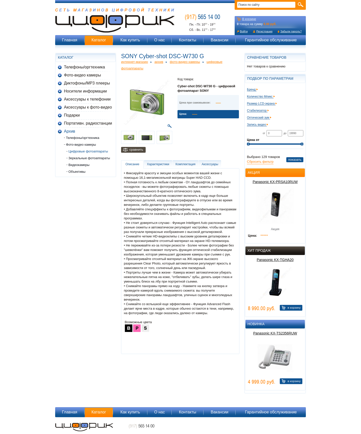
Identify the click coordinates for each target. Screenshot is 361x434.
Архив (69, 131)
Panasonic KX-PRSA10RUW (275, 182)
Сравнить (136, 149)
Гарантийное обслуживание (271, 40)
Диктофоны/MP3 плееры (87, 83)
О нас (159, 40)
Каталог (99, 40)
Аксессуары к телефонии (87, 99)
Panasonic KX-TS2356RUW (275, 333)
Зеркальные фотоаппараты (89, 158)
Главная (69, 40)
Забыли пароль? (291, 31)
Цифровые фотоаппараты (88, 151)
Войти (244, 31)
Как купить (130, 40)
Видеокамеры (78, 165)
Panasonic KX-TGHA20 (275, 260)
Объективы (76, 171)
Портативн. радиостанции (88, 123)
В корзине (249, 19)
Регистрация (264, 31)
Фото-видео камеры (82, 75)
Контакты (187, 40)
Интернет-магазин (134, 62)
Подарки (72, 115)
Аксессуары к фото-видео (88, 107)
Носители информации (85, 91)
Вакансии (219, 40)
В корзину (294, 307)
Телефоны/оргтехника (84, 67)
